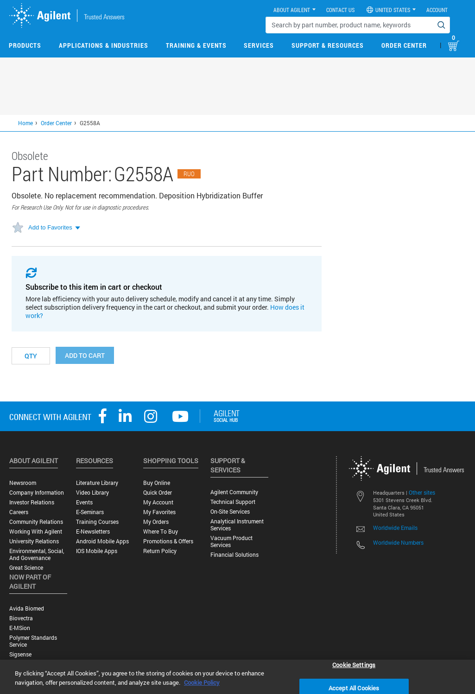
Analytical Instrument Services (237, 525)
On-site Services (230, 511)
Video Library (92, 492)
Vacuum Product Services (231, 541)
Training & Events (196, 45)
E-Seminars (90, 512)
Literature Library (97, 482)
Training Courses (97, 521)
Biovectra (21, 618)
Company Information (36, 492)
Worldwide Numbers (398, 542)
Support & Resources (327, 45)
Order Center (404, 45)
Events (84, 502)
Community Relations (36, 521)
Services (259, 45)
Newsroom (22, 482)
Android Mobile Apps (102, 541)
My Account (158, 502)
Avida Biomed (26, 608)
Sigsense (20, 654)
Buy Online (156, 482)
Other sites (422, 492)
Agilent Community (234, 492)
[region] (237, 677)
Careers (18, 512)
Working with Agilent (35, 531)
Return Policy (160, 551)
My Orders (156, 521)
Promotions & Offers (168, 541)
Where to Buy (160, 531)
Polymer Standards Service (33, 641)
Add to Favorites (50, 227)
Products (25, 45)
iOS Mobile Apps (96, 551)
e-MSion (19, 627)
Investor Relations (31, 502)
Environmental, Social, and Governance (36, 554)
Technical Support (232, 501)
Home (25, 123)
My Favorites (159, 512)
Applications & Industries (103, 45)
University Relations (34, 541)
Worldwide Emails (395, 527)
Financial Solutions (234, 554)
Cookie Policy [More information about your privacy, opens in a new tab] (202, 682)
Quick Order (157, 492)
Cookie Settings (353, 664)
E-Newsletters (93, 531)
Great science (26, 567)
